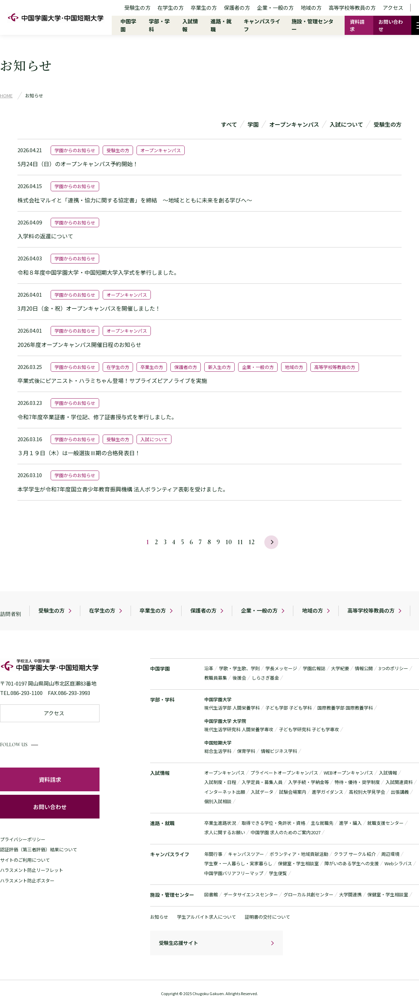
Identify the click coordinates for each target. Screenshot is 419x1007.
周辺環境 (390, 854)
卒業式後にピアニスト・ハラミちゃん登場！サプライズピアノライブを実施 (112, 380)
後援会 (239, 678)
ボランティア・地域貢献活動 (299, 854)
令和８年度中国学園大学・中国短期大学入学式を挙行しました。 (98, 272)
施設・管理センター (172, 894)
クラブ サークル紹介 (355, 854)
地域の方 (311, 7)
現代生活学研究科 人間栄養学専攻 (238, 729)
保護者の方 (237, 7)
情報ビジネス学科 (279, 751)
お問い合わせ (390, 25)
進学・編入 (350, 823)
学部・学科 (162, 699)
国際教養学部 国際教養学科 (345, 708)
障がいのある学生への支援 (351, 863)
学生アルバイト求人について (206, 916)
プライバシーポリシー (22, 839)
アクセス (393, 7)
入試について (346, 124)
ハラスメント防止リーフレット (31, 870)
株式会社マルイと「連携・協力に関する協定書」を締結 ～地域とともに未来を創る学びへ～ (134, 200)
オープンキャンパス (294, 124)
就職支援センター (385, 823)
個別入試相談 (217, 801)
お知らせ (159, 916)
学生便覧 (278, 873)
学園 (253, 124)
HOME (6, 95)
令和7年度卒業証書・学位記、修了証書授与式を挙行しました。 (97, 417)
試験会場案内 (292, 791)
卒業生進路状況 (220, 823)
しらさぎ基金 (265, 678)
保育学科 (246, 751)
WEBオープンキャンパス (348, 772)
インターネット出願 (224, 791)
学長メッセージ (281, 668)
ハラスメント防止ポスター (27, 880)
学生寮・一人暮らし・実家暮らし (238, 863)
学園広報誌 (314, 668)
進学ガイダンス (327, 791)
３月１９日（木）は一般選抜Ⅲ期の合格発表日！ (78, 453)
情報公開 (364, 668)
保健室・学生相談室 (298, 863)
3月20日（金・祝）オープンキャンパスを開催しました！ (89, 308)
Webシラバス (398, 863)
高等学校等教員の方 (352, 7)
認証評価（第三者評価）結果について (38, 849)
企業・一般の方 (275, 7)
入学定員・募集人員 (262, 782)
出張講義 (400, 791)
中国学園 (160, 668)
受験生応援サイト (178, 943)
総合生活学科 (217, 751)
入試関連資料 (399, 782)
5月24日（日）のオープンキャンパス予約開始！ (77, 164)
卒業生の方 (204, 7)
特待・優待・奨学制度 (357, 782)
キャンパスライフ (169, 854)
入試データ (262, 791)
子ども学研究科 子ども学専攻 (309, 729)
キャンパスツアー (246, 854)
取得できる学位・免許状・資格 (273, 823)
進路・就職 (162, 823)
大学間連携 (350, 894)
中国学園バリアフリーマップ (233, 873)
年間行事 (213, 854)
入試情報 (160, 772)
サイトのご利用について (25, 860)
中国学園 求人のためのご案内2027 (286, 832)
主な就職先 (322, 823)
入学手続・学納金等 (308, 782)
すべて (229, 124)
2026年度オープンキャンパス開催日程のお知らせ (79, 344)
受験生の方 (137, 7)
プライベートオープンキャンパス (284, 772)
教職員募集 (215, 678)
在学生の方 (170, 7)
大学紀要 (340, 668)
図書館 (211, 894)
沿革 (208, 668)
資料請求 (357, 25)
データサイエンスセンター (250, 894)
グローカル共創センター (308, 894)
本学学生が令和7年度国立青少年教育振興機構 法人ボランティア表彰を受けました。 (122, 489)
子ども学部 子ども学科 (288, 708)
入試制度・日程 (220, 782)
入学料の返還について (45, 236)
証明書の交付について (267, 916)
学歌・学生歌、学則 (239, 668)
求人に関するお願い (224, 832)
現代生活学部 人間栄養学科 (232, 708)
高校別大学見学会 (367, 791)
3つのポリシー (393, 668)
